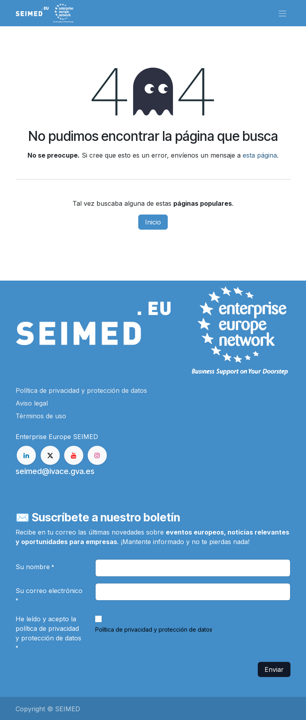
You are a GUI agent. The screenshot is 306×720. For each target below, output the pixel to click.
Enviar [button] (274, 669)
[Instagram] (97, 455)
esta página (260, 155)
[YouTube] (73, 455)
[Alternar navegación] (282, 13)
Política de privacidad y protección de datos (153, 629)
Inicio (153, 222)
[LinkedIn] (26, 455)
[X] (50, 455)
